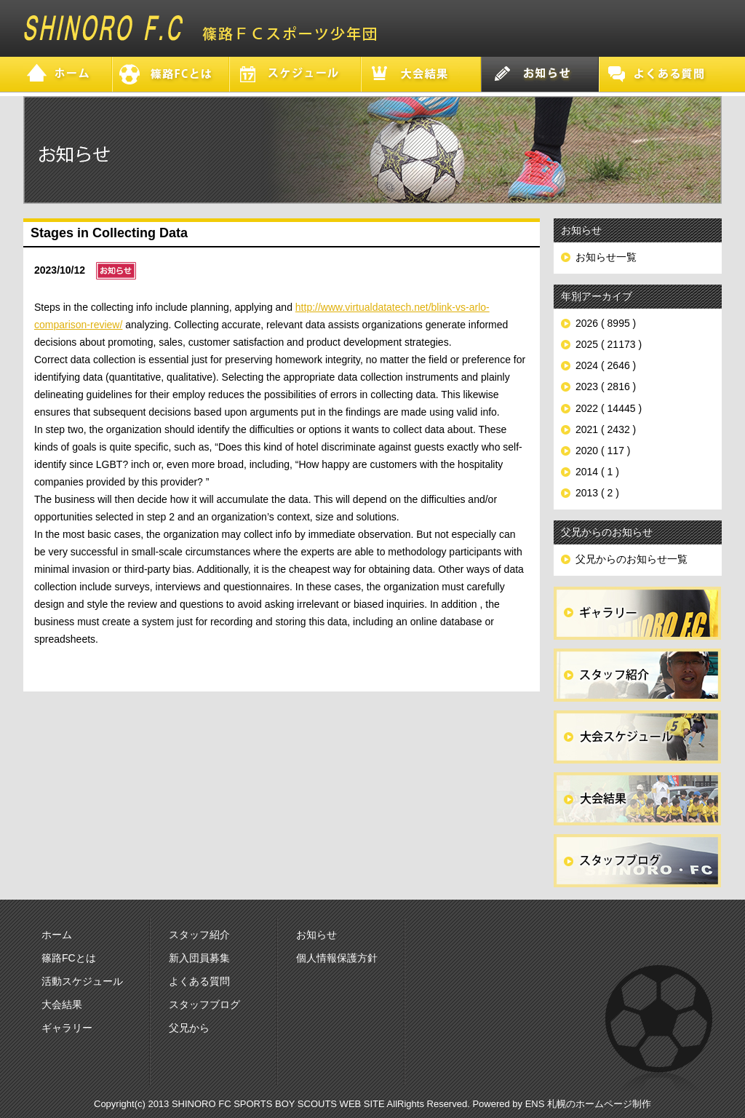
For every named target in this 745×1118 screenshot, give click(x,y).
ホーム (56, 934)
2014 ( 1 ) (597, 471)
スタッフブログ (204, 1004)
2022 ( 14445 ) (608, 408)
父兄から (189, 1028)
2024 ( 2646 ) (605, 365)
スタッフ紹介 (199, 934)
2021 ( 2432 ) (605, 429)
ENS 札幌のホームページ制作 (588, 1103)
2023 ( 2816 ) (605, 386)
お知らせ (316, 934)
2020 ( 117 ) (603, 450)
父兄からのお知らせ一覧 (631, 559)
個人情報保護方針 (337, 958)
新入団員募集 (199, 958)
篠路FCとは (68, 958)
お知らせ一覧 (606, 257)
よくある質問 (199, 981)
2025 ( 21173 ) (608, 344)
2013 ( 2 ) (597, 493)
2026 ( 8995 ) (605, 323)
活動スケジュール (82, 981)
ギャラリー (66, 1028)
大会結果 (61, 1004)
